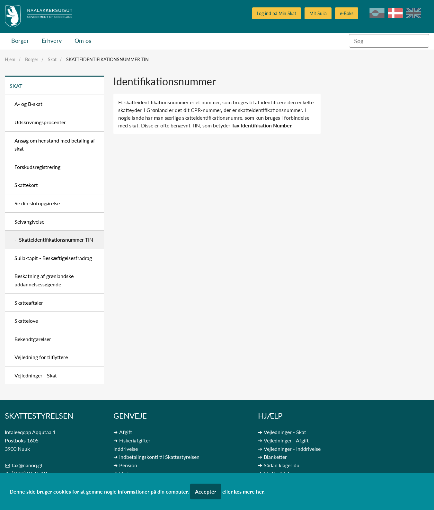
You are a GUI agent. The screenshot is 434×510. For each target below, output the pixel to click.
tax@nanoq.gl (27, 465)
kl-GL (377, 13)
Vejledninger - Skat (35, 375)
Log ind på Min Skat (276, 13)
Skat (52, 59)
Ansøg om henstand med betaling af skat (54, 144)
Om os (83, 40)
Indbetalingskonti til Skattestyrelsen (159, 457)
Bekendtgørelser (32, 339)
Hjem (10, 59)
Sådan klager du (281, 465)
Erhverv (52, 40)
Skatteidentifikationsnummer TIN (107, 59)
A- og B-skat (28, 104)
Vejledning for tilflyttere (41, 357)
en (413, 13)
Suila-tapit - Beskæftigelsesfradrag (53, 258)
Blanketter (275, 457)
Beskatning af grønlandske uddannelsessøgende (44, 280)
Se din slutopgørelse (37, 203)
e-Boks (346, 13)
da (395, 13)
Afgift (125, 432)
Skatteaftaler (28, 303)
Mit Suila (318, 13)
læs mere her (248, 491)
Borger (20, 40)
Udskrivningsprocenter (40, 122)
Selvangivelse (29, 221)
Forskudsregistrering (37, 167)
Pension (128, 465)
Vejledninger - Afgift (286, 440)
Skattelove (26, 321)
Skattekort (26, 185)
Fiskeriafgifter (134, 440)
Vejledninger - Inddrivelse (292, 449)
